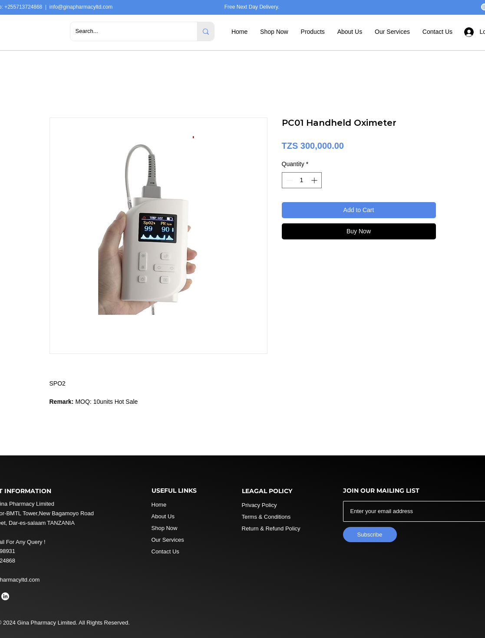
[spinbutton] (302, 180)
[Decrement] (288, 180)
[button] (274, 31)
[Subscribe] (370, 534)
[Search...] (127, 31)
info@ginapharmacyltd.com (81, 7)
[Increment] (315, 180)
